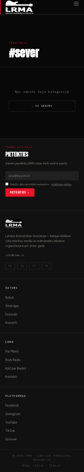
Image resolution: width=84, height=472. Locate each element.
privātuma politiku (61, 184)
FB (10, 266)
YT (34, 266)
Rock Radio (13, 360)
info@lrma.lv (14, 255)
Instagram (12, 414)
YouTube (11, 422)
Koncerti (11, 323)
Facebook (12, 405)
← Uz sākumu (42, 105)
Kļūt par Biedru (15, 368)
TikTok (10, 431)
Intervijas (12, 306)
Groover (11, 439)
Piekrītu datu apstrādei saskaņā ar (38, 184)
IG (22, 266)
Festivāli (11, 314)
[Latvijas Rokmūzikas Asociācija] (19, 7)
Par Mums (12, 351)
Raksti (9, 298)
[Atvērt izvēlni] (76, 7)
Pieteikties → (20, 192)
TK (46, 266)
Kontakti (11, 377)
